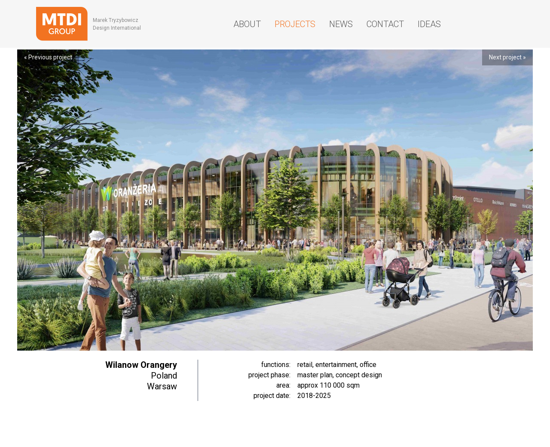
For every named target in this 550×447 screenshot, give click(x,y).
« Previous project (48, 57)
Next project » (507, 57)
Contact (385, 24)
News (341, 24)
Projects (295, 24)
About (247, 24)
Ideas (429, 24)
